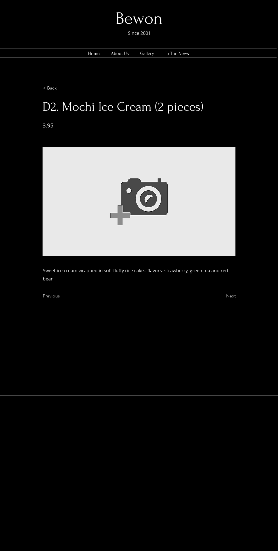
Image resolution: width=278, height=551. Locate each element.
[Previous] (61, 296)
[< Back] (61, 88)
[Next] (221, 296)
